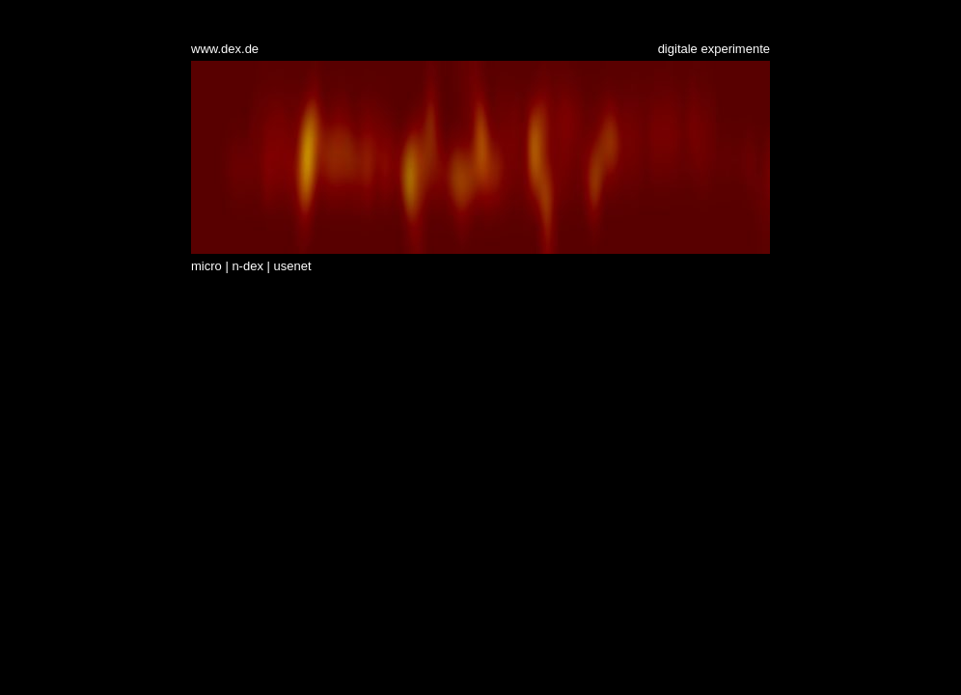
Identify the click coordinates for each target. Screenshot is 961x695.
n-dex (247, 266)
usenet (293, 266)
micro (206, 266)
